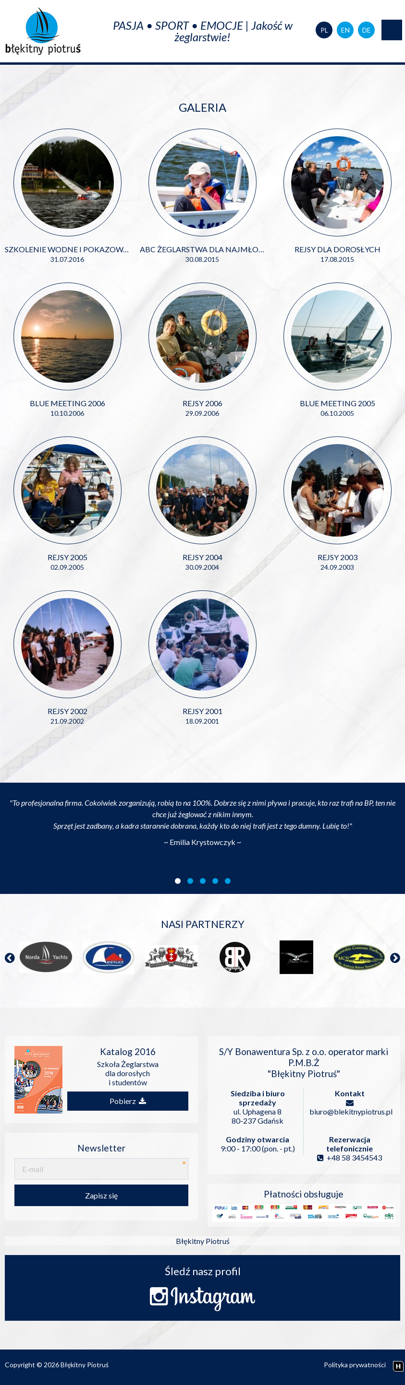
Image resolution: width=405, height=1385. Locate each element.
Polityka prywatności (355, 1365)
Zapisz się (101, 1195)
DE (366, 30)
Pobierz (128, 1100)
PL (324, 30)
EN (345, 30)
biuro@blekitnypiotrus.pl (350, 1107)
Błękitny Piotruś (203, 1240)
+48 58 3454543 (349, 1157)
